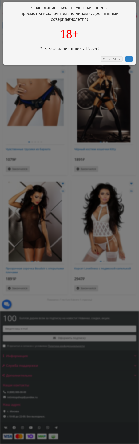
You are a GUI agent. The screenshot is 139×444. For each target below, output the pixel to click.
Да (129, 59)
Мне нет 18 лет (111, 59)
